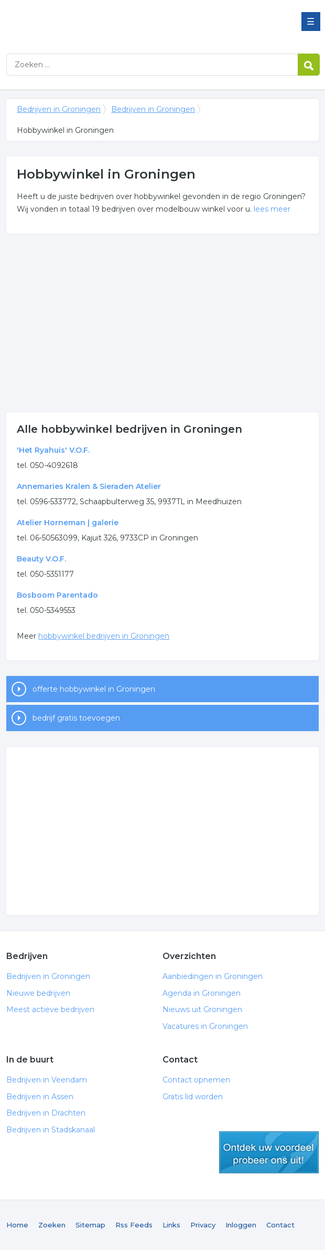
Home (17, 1225)
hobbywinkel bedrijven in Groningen (103, 636)
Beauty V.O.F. (41, 559)
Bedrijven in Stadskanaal (50, 1129)
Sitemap (90, 1225)
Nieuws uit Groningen (202, 1009)
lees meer (272, 209)
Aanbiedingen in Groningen (212, 976)
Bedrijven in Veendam (46, 1080)
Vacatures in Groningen (205, 1026)
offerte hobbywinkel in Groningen (93, 689)
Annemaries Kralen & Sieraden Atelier (89, 486)
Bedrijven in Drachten (45, 1113)
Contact (280, 1225)
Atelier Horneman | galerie (67, 522)
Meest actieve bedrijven (50, 1009)
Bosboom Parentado (57, 595)
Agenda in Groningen (201, 993)
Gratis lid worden (192, 1096)
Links (171, 1225)
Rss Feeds (134, 1225)
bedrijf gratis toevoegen (76, 718)
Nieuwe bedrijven (38, 993)
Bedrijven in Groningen (137, 22)
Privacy (202, 1225)
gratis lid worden (269, 1152)
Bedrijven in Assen (39, 1096)
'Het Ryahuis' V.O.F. (53, 450)
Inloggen (240, 1225)
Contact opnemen (196, 1080)
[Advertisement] (163, 323)
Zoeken (52, 1225)
